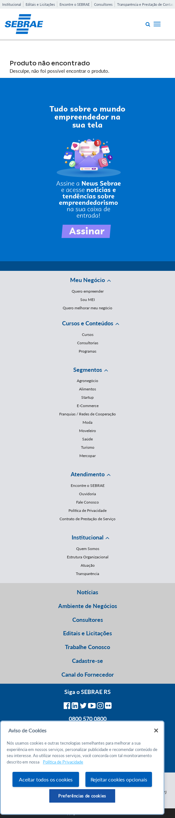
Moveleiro (87, 430)
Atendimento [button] (88, 474)
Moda (87, 422)
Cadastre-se (87, 660)
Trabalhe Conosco (87, 646)
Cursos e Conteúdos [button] (87, 323)
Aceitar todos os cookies (46, 779)
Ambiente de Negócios (87, 605)
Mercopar (87, 455)
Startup (87, 397)
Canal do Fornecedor (87, 674)
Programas (87, 351)
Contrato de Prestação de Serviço (87, 518)
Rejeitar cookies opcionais (119, 779)
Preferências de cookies (82, 795)
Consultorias (87, 342)
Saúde (87, 439)
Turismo (87, 447)
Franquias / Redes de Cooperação (87, 414)
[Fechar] (156, 730)
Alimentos (87, 389)
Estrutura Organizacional (87, 557)
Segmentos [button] (87, 369)
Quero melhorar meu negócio (87, 307)
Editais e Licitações (40, 4)
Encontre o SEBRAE (75, 4)
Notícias (87, 592)
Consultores (103, 4)
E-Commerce (88, 405)
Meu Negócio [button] (87, 279)
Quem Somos (87, 548)
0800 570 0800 (88, 718)
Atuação (88, 565)
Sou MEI (87, 299)
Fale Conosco (87, 502)
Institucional (11, 4)
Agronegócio (87, 380)
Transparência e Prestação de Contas (145, 4)
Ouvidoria (87, 493)
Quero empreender (88, 291)
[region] (82, 768)
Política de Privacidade (87, 510)
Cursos (87, 334)
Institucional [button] (87, 537)
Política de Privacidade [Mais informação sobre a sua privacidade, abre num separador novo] (63, 761)
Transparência (87, 573)
